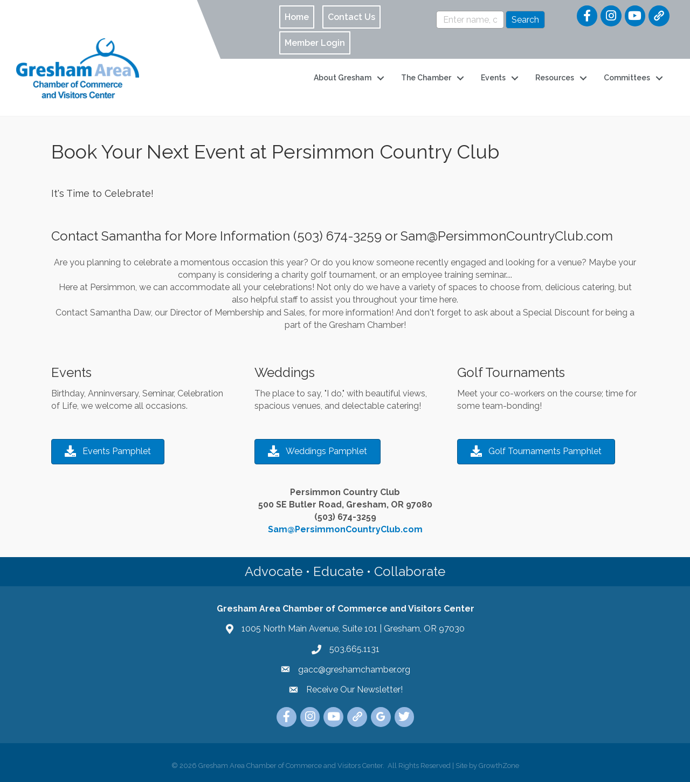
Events (493, 77)
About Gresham (342, 77)
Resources (554, 77)
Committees (627, 77)
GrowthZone (499, 766)
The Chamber (426, 77)
